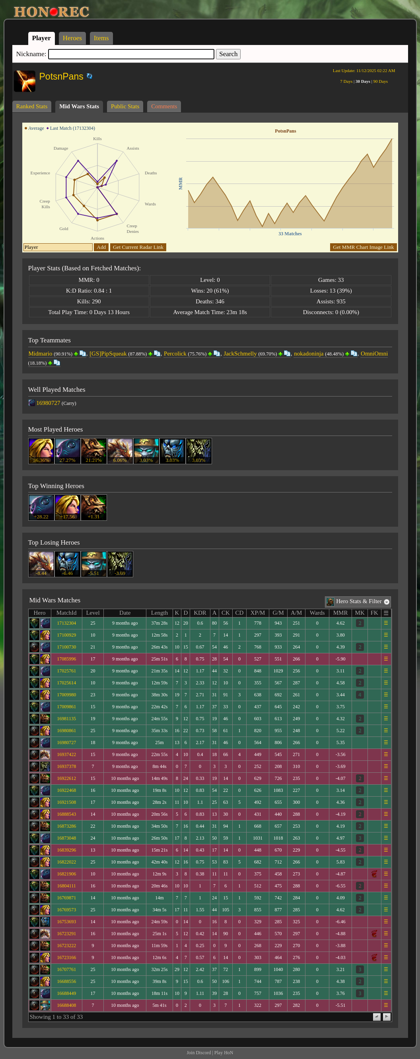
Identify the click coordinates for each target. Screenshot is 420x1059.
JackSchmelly (240, 353)
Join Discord (199, 1052)
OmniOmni (374, 353)
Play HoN (223, 1052)
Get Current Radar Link (138, 247)
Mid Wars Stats (79, 106)
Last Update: (364, 70)
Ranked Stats (32, 106)
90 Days (380, 81)
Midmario (40, 353)
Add (101, 247)
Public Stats (125, 106)
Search (228, 54)
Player (41, 38)
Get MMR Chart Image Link (363, 247)
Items (101, 38)
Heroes (72, 38)
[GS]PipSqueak (107, 353)
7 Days (346, 81)
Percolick (175, 353)
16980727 (48, 403)
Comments (164, 106)
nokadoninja (308, 353)
